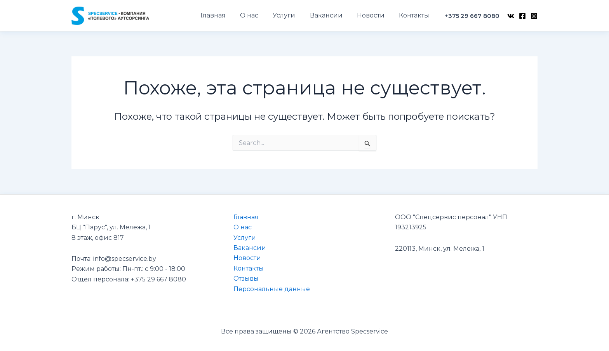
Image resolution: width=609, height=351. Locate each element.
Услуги (244, 237)
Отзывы (246, 278)
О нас (242, 227)
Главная (246, 217)
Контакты (248, 268)
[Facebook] (522, 15)
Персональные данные (271, 289)
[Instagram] (534, 15)
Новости (247, 258)
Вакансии (249, 247)
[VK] (510, 15)
